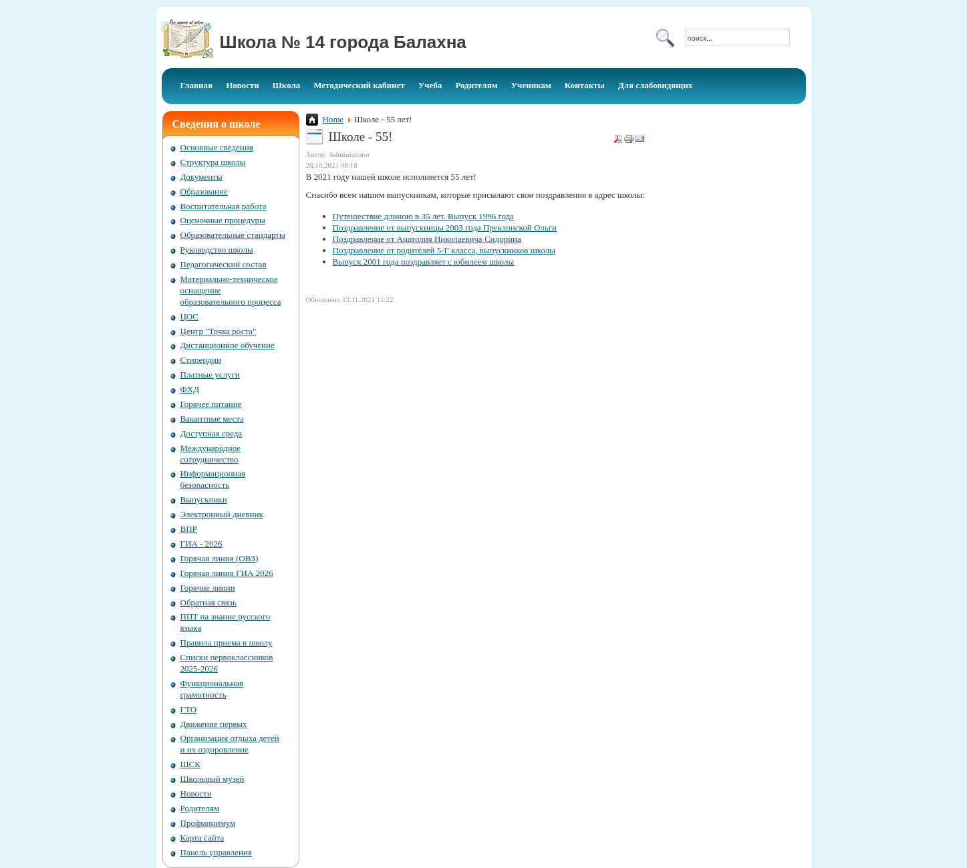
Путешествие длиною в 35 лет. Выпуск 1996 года (424, 216)
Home (333, 119)
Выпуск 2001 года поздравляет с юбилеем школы (424, 262)
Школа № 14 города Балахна (343, 42)
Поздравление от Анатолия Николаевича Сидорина (427, 239)
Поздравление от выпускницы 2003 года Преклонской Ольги (445, 228)
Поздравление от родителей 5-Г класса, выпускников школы (444, 250)
